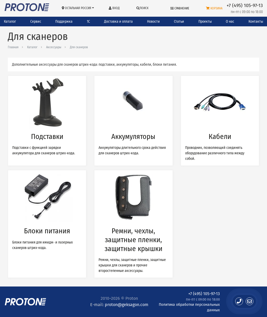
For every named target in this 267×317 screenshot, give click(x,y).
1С (88, 21)
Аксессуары (53, 47)
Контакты (255, 21)
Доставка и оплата (118, 21)
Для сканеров (79, 47)
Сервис (35, 21)
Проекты (205, 21)
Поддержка (63, 21)
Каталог (10, 21)
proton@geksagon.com (126, 304)
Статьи (179, 21)
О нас (230, 21)
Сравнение (180, 8)
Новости (153, 21)
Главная (13, 47)
